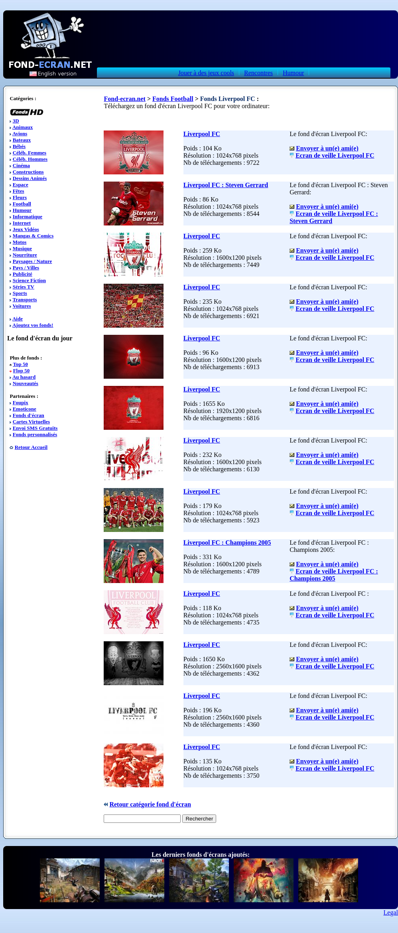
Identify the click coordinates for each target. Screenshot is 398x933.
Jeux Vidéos (26, 229)
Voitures (21, 306)
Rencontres (258, 72)
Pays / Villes (26, 268)
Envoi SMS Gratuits (35, 428)
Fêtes (18, 191)
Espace (20, 185)
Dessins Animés (30, 178)
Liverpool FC (201, 133)
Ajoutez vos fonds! (32, 325)
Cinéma (21, 165)
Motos (20, 242)
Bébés (19, 146)
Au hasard (23, 377)
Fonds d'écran (28, 415)
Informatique (27, 216)
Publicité (22, 274)
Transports (24, 299)
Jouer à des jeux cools (206, 72)
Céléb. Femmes (29, 153)
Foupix (20, 402)
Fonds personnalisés (35, 434)
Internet (22, 223)
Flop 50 (21, 371)
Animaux (22, 127)
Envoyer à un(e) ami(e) (327, 148)
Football (22, 204)
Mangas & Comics (33, 236)
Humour (293, 72)
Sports (20, 293)
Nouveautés (25, 383)
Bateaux (22, 140)
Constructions (28, 172)
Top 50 (20, 364)
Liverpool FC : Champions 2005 (227, 542)
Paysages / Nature (32, 261)
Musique (22, 248)
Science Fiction (29, 280)
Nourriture (25, 255)
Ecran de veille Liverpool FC (335, 155)
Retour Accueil (31, 447)
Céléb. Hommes (30, 159)
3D (16, 121)
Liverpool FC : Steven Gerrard (225, 185)
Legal (391, 912)
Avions (19, 133)
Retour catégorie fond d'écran (150, 804)
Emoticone (24, 409)
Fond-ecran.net (124, 98)
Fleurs (20, 197)
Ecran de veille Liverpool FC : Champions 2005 (334, 575)
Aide (17, 319)
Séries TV (23, 287)
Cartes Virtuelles (31, 422)
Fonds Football (172, 98)
